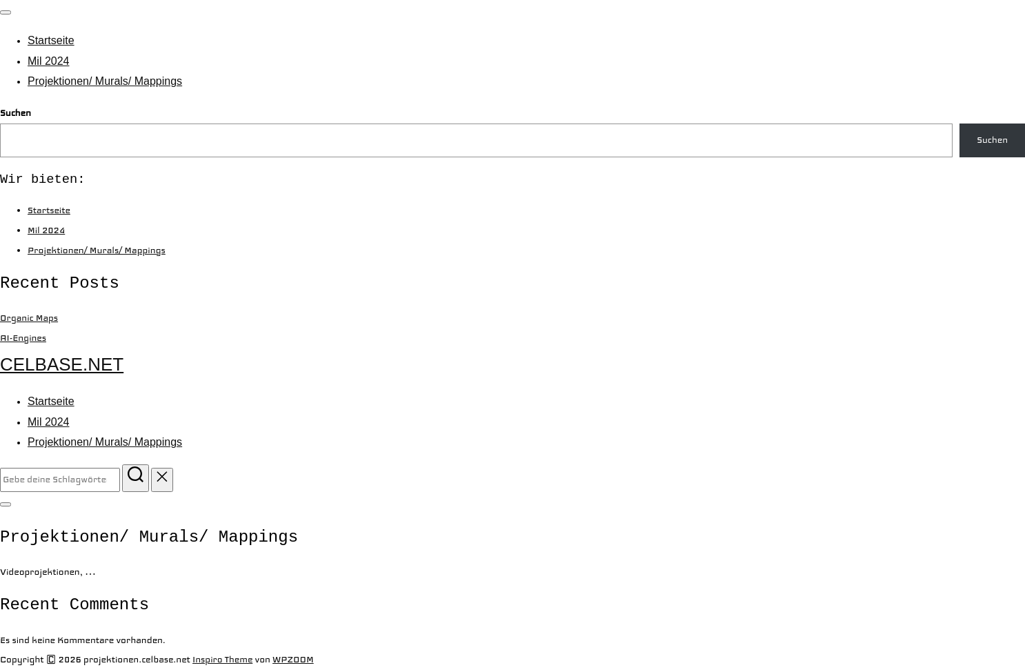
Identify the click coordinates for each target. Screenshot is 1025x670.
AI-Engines (23, 338)
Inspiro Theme (222, 659)
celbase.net (61, 364)
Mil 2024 (48, 61)
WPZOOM (293, 659)
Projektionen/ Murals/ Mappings (105, 81)
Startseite (51, 40)
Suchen (15, 113)
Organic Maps (29, 318)
